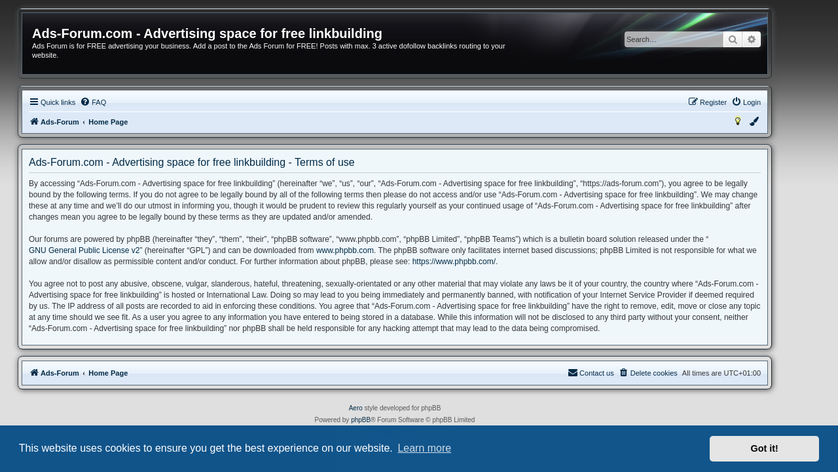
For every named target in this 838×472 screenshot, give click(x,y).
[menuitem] (117, 102)
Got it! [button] (764, 448)
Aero (380, 408)
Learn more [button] (424, 448)
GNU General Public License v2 (108, 250)
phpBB (385, 419)
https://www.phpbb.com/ (478, 261)
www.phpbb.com (369, 250)
